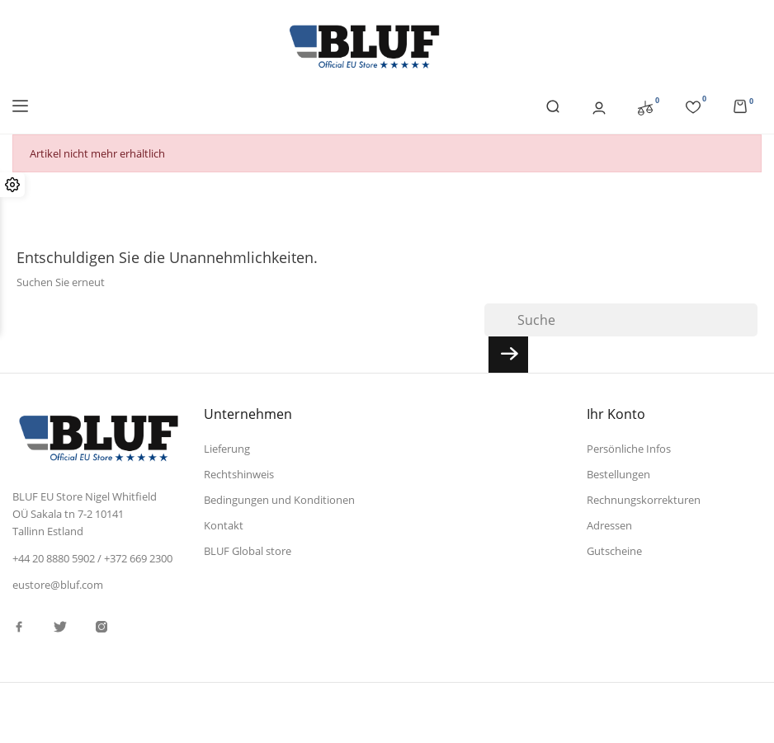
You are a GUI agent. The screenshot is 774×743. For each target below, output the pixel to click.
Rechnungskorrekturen (644, 499)
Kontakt (223, 525)
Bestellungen (618, 474)
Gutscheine (614, 550)
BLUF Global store (247, 550)
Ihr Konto (616, 414)
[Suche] (620, 319)
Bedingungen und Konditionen (279, 499)
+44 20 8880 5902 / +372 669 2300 (92, 558)
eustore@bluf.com (57, 584)
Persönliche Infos (629, 448)
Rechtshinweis (239, 474)
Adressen (609, 525)
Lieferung (227, 448)
